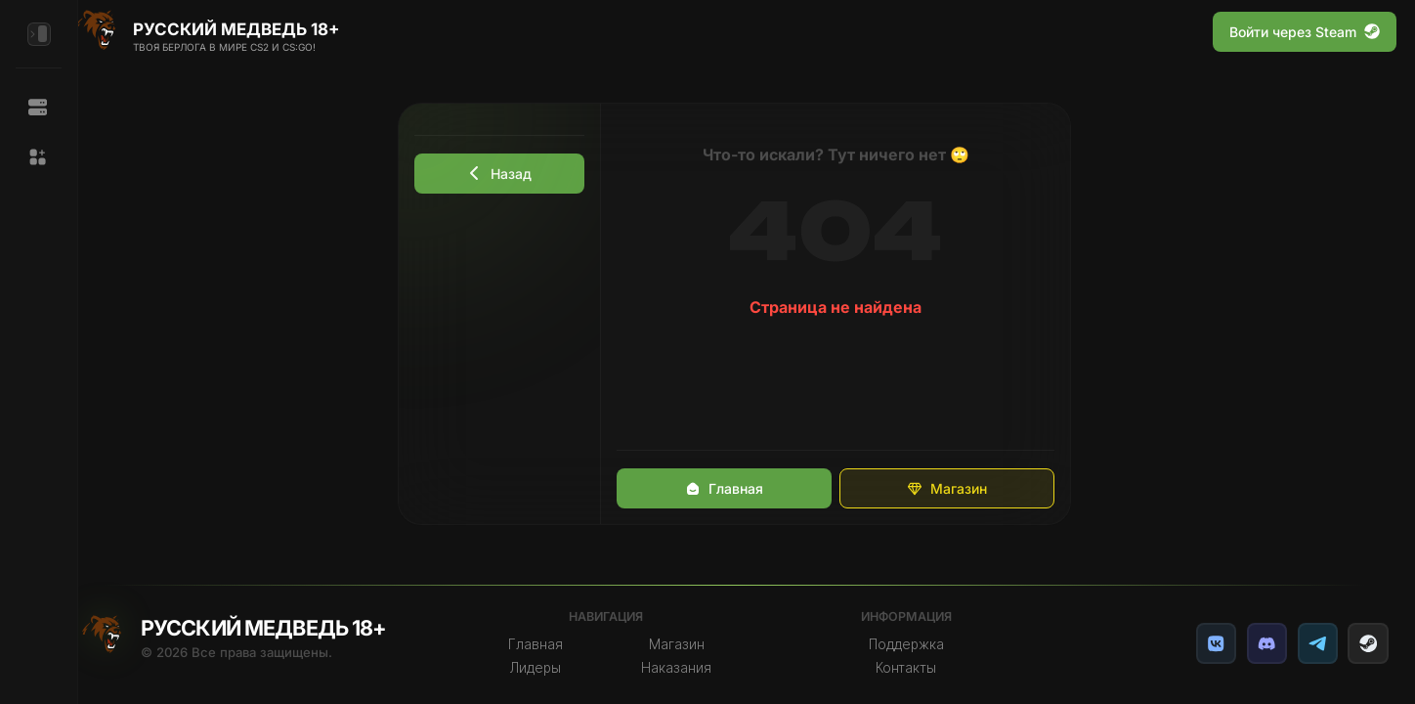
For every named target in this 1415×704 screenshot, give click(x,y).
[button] (39, 157)
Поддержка (915, 644)
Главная (735, 488)
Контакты (914, 668)
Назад (511, 173)
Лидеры (550, 668)
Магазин (958, 488)
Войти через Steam (1304, 31)
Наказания (689, 668)
